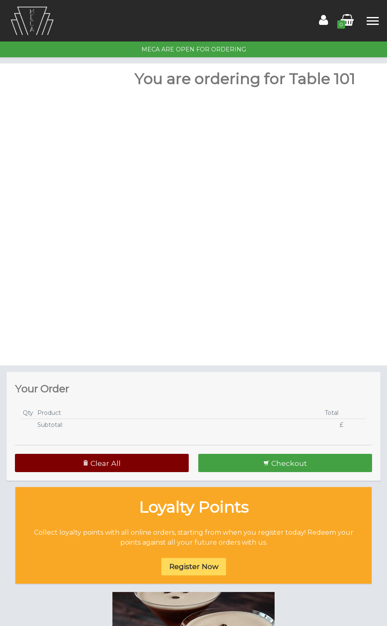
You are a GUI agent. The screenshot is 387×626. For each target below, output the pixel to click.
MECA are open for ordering (193, 49)
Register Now (193, 566)
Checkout (285, 463)
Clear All (102, 463)
